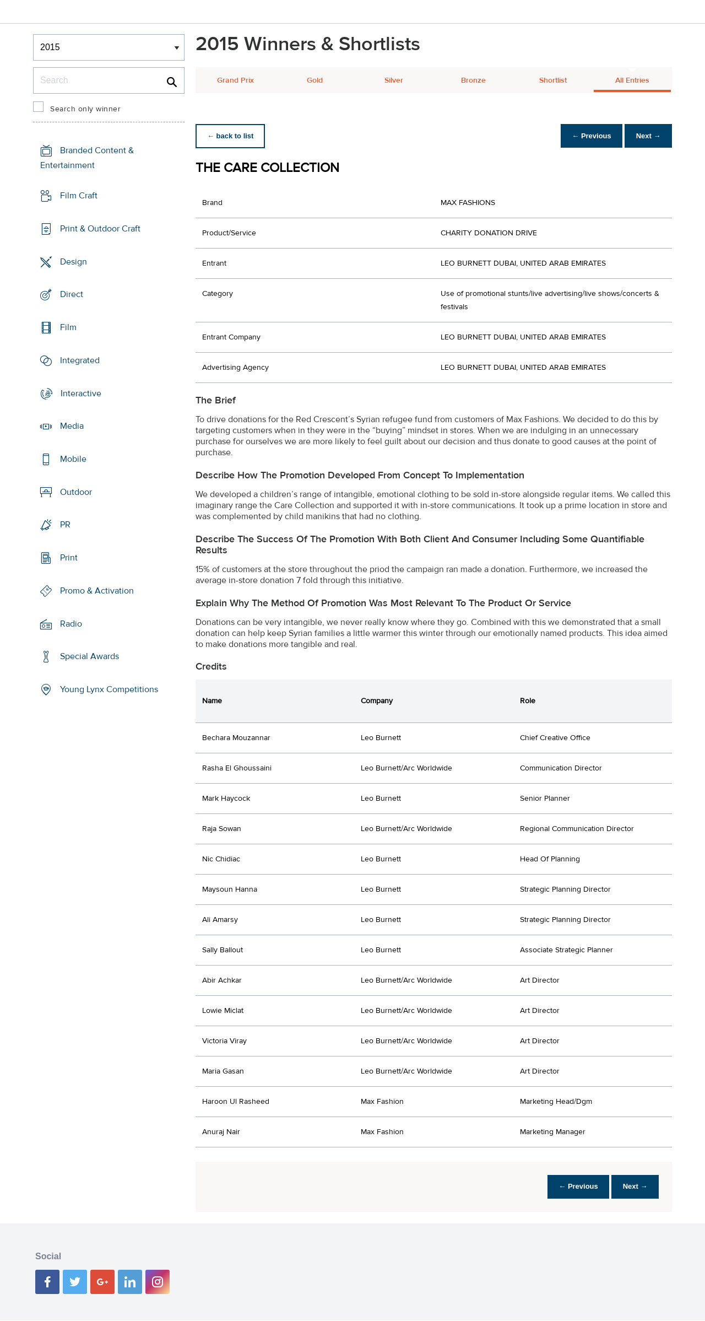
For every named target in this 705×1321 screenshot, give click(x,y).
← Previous (586, 136)
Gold (315, 80)
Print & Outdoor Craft (100, 228)
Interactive (81, 392)
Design (73, 261)
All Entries (632, 80)
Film (68, 327)
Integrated (80, 360)
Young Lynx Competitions (109, 689)
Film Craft (78, 195)
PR (65, 524)
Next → (646, 136)
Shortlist (553, 80)
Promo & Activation (97, 590)
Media (72, 426)
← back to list (232, 136)
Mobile (73, 459)
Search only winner (85, 109)
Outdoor (76, 492)
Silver (393, 80)
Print (69, 557)
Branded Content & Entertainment (87, 158)
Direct (71, 294)
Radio (71, 623)
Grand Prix (235, 80)
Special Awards (89, 656)
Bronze (473, 80)
